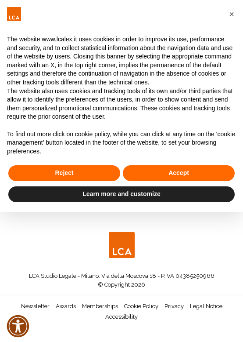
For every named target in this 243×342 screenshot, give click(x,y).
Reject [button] (64, 172)
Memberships (100, 306)
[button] (232, 14)
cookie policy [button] (92, 134)
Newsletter (35, 306)
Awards (66, 306)
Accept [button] (178, 172)
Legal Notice (206, 306)
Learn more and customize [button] (121, 193)
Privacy (174, 306)
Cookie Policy (141, 306)
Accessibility (121, 316)
